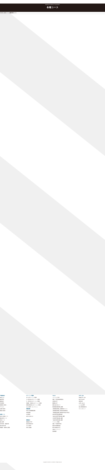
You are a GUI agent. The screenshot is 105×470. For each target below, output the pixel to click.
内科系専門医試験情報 (57, 414)
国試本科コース (3, 418)
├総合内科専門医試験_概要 (58, 416)
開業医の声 (54, 403)
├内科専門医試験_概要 (57, 418)
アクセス (2, 406)
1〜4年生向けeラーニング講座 (33, 399)
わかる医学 (28, 425)
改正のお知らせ (29, 416)
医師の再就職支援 (56, 425)
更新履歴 (54, 431)
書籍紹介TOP (29, 421)
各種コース (6, 12)
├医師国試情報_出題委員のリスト (60, 408)
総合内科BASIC (29, 423)
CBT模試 (28, 414)
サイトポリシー (82, 408)
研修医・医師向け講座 (5, 427)
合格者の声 (54, 401)
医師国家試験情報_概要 (57, 406)
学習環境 (2, 403)
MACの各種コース (4, 416)
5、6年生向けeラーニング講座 (33, 401)
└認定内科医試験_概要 (57, 420)
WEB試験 (28, 412)
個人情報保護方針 (83, 406)
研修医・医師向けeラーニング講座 (34, 403)
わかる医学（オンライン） (32, 406)
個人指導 (2, 421)
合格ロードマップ (56, 429)
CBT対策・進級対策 (4, 423)
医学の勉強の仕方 (56, 427)
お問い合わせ (82, 403)
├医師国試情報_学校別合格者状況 (60, 410)
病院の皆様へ (3, 410)
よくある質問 (82, 405)
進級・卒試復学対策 (56, 423)
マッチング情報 (55, 421)
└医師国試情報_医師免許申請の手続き (61, 412)
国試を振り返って (56, 405)
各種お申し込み (82, 397)
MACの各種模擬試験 (30, 410)
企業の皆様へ (3, 408)
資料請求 (81, 401)
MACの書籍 (28, 427)
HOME (1, 12)
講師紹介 (2, 401)
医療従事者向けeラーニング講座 (33, 405)
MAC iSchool (81, 399)
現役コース (2, 420)
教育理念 (2, 399)
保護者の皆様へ (3, 405)
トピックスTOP (55, 397)
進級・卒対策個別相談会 (57, 399)
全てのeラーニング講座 (31, 397)
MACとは (2, 397)
